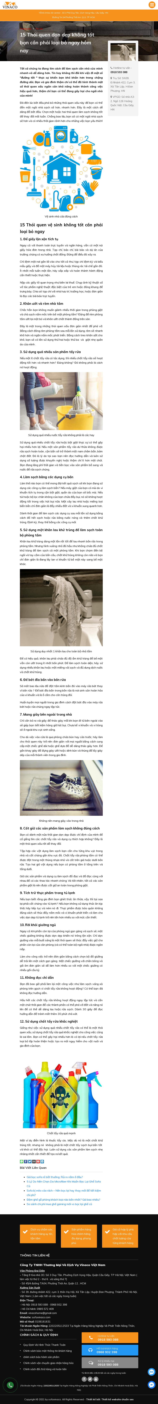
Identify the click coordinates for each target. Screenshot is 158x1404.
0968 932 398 (116, 1350)
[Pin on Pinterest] (38, 1161)
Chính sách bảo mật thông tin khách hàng (47, 1350)
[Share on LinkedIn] (42, 1161)
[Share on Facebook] (25, 1161)
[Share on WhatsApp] (21, 1161)
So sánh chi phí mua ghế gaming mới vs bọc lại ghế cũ (59, 1204)
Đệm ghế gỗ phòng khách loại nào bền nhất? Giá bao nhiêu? (63, 1199)
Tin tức (39, 28)
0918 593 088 (117, 1337)
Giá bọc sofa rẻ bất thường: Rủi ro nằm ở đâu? (55, 1177)
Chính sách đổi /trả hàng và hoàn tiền (45, 1369)
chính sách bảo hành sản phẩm (41, 1357)
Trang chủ (25, 28)
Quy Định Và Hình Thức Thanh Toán (44, 1344)
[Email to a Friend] (34, 1161)
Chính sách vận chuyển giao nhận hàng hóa (48, 1363)
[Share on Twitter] (30, 1161)
